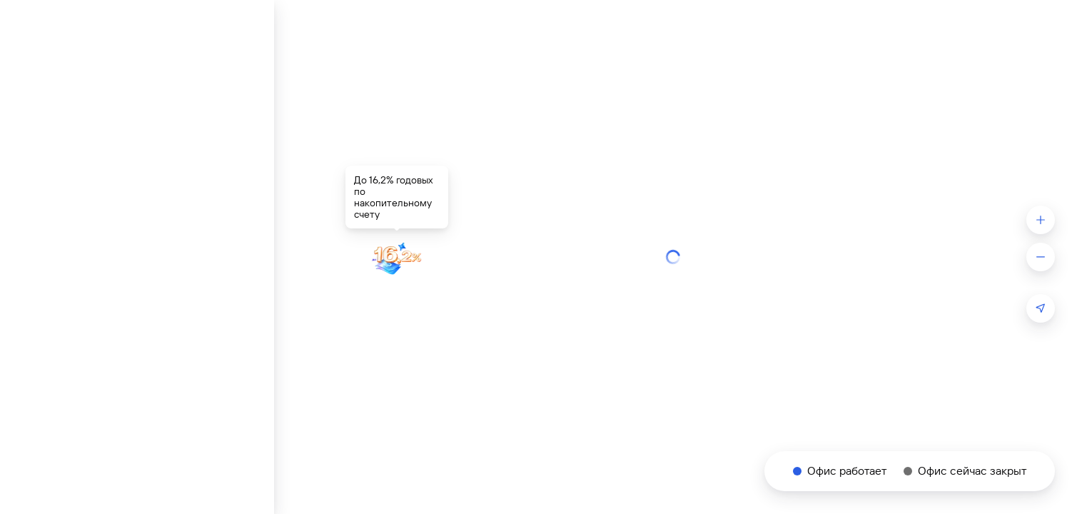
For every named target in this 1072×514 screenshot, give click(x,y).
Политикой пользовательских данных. (873, 434)
